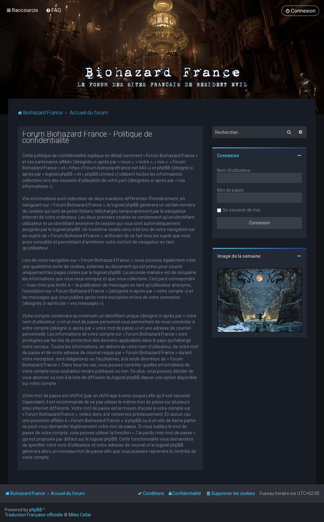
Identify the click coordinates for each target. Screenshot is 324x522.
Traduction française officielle (34, 514)
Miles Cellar (80, 514)
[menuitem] (53, 10)
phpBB (35, 509)
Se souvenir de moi (241, 209)
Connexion (228, 155)
